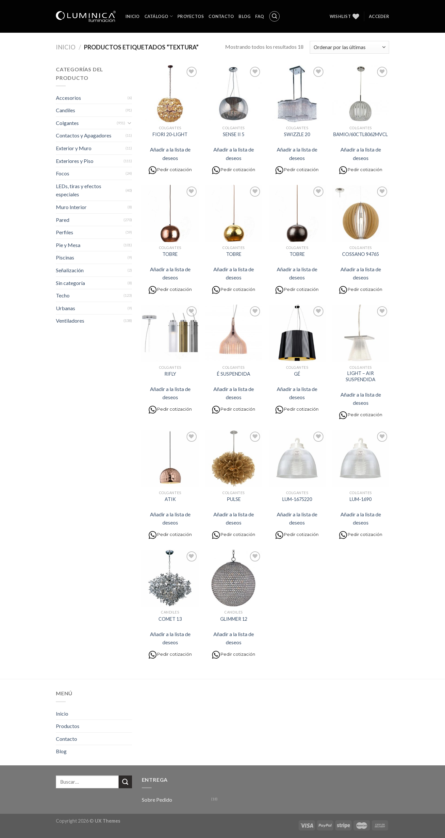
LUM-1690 (360, 499)
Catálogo (158, 16)
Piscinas (65, 257)
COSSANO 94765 (360, 254)
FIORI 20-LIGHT (170, 134)
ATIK (170, 499)
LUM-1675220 (297, 499)
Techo (63, 295)
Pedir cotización (170, 170)
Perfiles (64, 232)
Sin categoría (70, 283)
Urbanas (65, 308)
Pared (62, 220)
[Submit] (125, 782)
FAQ (259, 16)
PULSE (234, 499)
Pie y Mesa (68, 245)
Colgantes (67, 123)
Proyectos (190, 16)
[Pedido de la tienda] (349, 47)
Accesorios (68, 98)
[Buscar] (274, 16)
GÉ (297, 374)
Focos (62, 173)
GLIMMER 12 (233, 619)
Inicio (132, 16)
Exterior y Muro (73, 148)
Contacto (221, 16)
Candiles (65, 110)
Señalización (70, 270)
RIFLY (170, 374)
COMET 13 (170, 619)
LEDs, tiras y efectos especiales (78, 190)
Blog (245, 16)
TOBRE (170, 254)
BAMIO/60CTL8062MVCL (360, 134)
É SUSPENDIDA (233, 374)
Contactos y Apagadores (83, 135)
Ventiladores (70, 320)
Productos (67, 726)
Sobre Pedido (157, 799)
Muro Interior (71, 207)
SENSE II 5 (233, 134)
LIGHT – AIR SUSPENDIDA (360, 376)
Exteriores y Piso (74, 161)
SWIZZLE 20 (297, 134)
